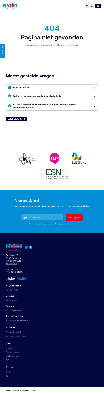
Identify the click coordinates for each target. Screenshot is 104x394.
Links (8, 372)
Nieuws (9, 348)
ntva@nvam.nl (12, 290)
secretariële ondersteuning (17, 336)
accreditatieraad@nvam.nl (17, 320)
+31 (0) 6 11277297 (14, 261)
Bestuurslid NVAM (13, 332)
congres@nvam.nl (13, 310)
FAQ (7, 360)
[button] (52, 88)
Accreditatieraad (13, 352)
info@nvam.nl (11, 263)
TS (7, 376)
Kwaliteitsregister (13, 356)
